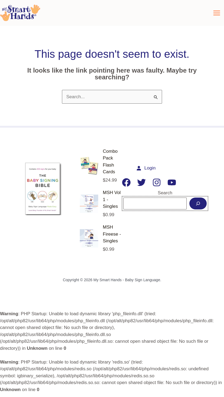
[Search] (198, 208)
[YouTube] (171, 186)
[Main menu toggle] (216, 15)
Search (165, 196)
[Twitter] (141, 186)
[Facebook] (126, 186)
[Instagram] (156, 186)
